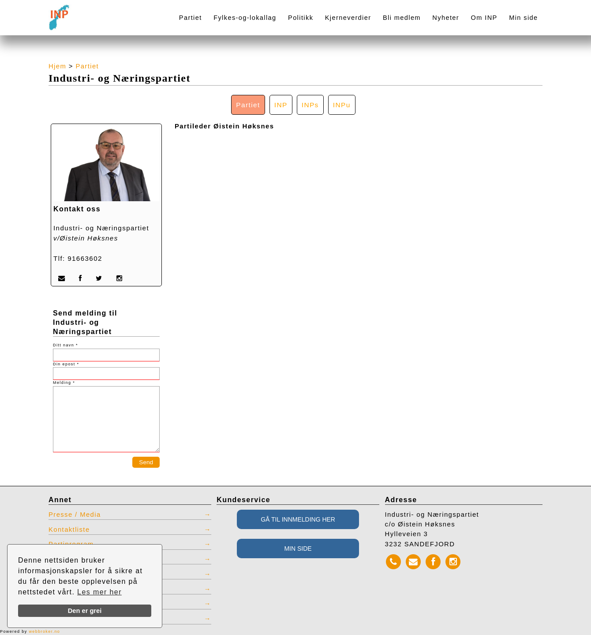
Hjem (57, 66)
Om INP (484, 17)
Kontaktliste (69, 529)
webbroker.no (44, 631)
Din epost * (66, 364)
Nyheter (445, 17)
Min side (523, 17)
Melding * (64, 382)
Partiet (190, 17)
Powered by (30, 631)
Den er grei (85, 610)
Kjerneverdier (348, 17)
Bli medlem (402, 17)
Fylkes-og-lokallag (244, 17)
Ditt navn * (65, 345)
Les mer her (99, 592)
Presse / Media (75, 514)
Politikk (300, 17)
